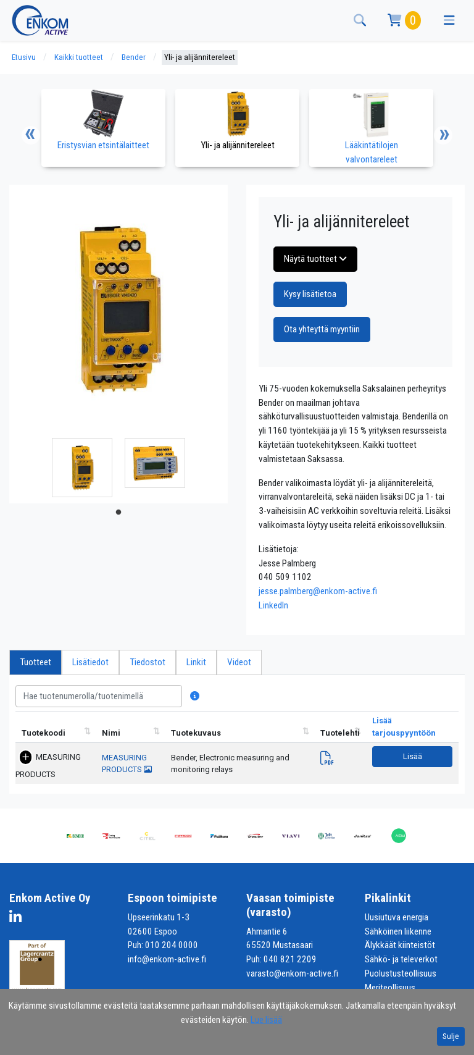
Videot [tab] (239, 662)
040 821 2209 (290, 959)
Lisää (412, 756)
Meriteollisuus (390, 987)
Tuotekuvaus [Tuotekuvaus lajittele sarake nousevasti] (196, 733)
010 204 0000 (171, 945)
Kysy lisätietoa (310, 294)
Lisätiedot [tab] (90, 662)
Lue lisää (266, 1019)
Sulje (451, 1036)
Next (443, 135)
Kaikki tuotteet (78, 57)
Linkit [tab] (196, 662)
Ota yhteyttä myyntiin (322, 329)
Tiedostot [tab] (147, 662)
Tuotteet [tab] (35, 662)
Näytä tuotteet (315, 258)
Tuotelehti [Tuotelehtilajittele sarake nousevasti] (340, 733)
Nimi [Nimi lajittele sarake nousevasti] (111, 733)
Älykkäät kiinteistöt (400, 945)
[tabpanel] (82, 467)
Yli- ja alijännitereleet (199, 57)
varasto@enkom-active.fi (292, 973)
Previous (31, 135)
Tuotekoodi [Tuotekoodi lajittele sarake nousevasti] (43, 733)
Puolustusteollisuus (400, 973)
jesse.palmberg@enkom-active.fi (318, 591)
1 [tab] (118, 512)
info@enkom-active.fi (167, 959)
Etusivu (24, 57)
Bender (134, 57)
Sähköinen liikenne (398, 931)
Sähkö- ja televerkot (401, 959)
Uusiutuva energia (396, 917)
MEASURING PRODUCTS (48, 765)
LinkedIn (273, 605)
